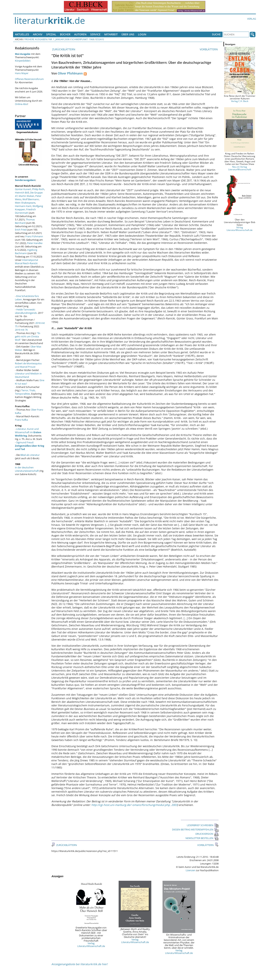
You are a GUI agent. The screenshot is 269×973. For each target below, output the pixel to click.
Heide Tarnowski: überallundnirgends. (26, 311)
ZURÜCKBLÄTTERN (63, 49)
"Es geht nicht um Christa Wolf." (27, 336)
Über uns (127, 34)
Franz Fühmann (34, 236)
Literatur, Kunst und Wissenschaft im (28, 432)
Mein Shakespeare (25, 202)
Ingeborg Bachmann (26, 251)
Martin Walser (26, 196)
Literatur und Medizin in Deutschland (28, 375)
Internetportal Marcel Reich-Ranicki (26, 261)
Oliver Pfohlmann (70, 73)
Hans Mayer (21, 73)
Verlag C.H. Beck (239, 101)
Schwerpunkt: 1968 (82, 39)
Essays (100, 39)
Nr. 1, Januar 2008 (59, 39)
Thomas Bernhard (25, 221)
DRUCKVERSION (207, 833)
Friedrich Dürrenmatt (25, 211)
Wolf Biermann (30, 199)
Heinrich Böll (22, 192)
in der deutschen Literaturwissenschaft (27, 469)
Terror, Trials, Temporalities (25, 392)
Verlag (251, 18)
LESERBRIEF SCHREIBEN (203, 825)
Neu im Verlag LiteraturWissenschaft (239, 168)
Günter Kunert (23, 189)
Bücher (65, 34)
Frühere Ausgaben (36, 39)
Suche (216, 34)
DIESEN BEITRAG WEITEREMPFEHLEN (195, 829)
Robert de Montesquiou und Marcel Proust (28, 365)
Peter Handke (34, 243)
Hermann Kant (23, 206)
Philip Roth (38, 189)
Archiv (37, 34)
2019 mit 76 (21, 329)
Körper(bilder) (22, 60)
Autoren (80, 34)
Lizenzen (190, 870)
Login (142, 34)
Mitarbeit (111, 34)
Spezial (51, 34)
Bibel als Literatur (30, 455)
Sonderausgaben (25, 180)
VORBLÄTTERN (209, 49)
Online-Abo (21, 104)
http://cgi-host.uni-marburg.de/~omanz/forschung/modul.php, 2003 (134, 805)
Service (95, 34)
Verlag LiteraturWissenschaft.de (91, 945)
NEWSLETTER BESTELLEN (202, 838)
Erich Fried (21, 229)
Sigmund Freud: (29, 446)
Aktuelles (22, 34)
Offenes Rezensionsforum (29, 79)
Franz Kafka (21, 419)
